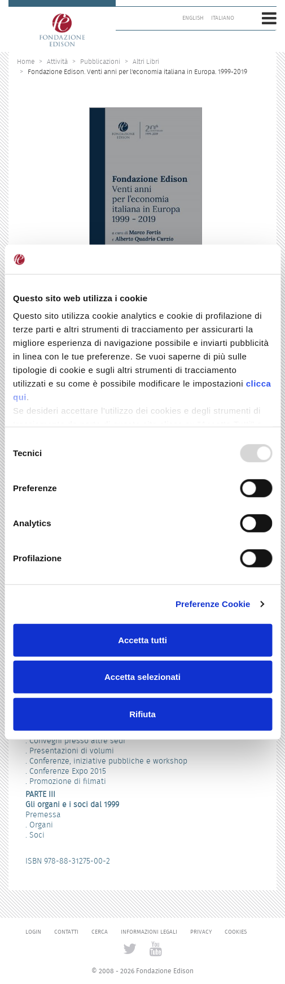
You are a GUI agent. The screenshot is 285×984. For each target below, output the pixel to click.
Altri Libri (146, 61)
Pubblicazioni (100, 61)
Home (25, 61)
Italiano (222, 18)
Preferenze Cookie (213, 604)
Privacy (201, 932)
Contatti (66, 932)
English (193, 18)
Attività (57, 61)
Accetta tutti (142, 640)
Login (33, 932)
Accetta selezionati (142, 677)
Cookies (236, 932)
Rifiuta (142, 714)
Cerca (99, 932)
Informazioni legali (149, 932)
